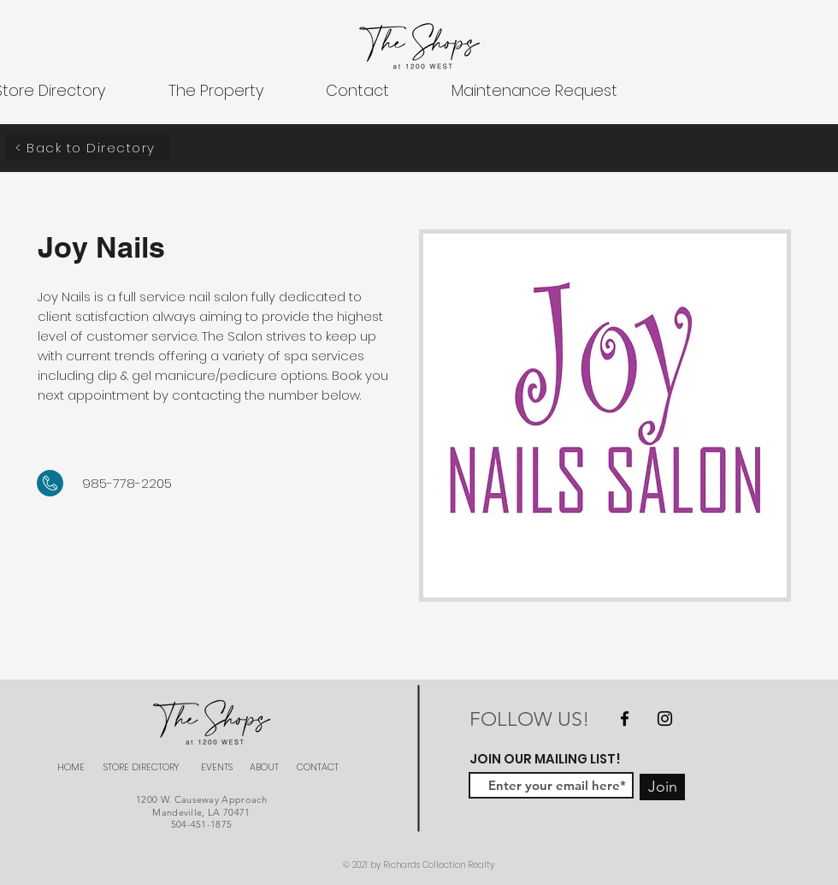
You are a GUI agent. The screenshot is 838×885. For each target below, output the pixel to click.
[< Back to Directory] (87, 147)
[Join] (662, 787)
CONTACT (318, 767)
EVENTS (217, 767)
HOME (71, 767)
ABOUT (264, 767)
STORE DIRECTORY (141, 767)
